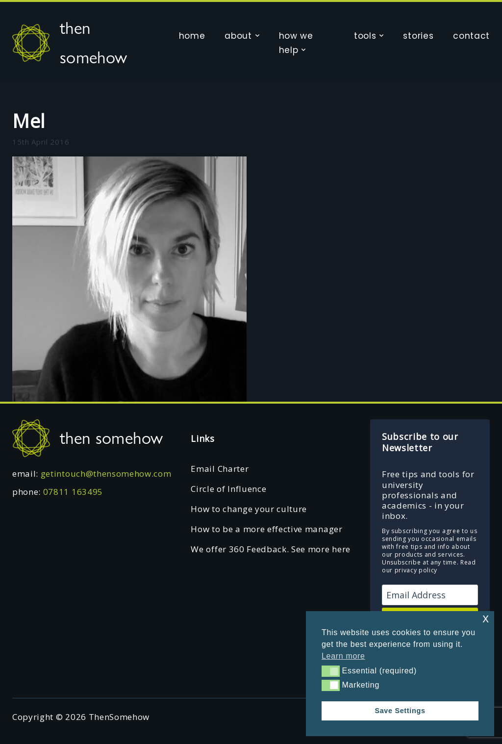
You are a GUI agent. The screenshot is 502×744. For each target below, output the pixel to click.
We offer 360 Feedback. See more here (270, 549)
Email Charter (220, 468)
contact (471, 36)
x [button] (485, 618)
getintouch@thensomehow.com (106, 473)
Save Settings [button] (400, 711)
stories (418, 36)
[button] (331, 671)
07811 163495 (73, 491)
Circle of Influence (228, 488)
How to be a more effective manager (266, 529)
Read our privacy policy (429, 566)
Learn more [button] (343, 656)
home (192, 36)
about (238, 36)
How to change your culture (249, 508)
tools (365, 36)
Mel (28, 120)
